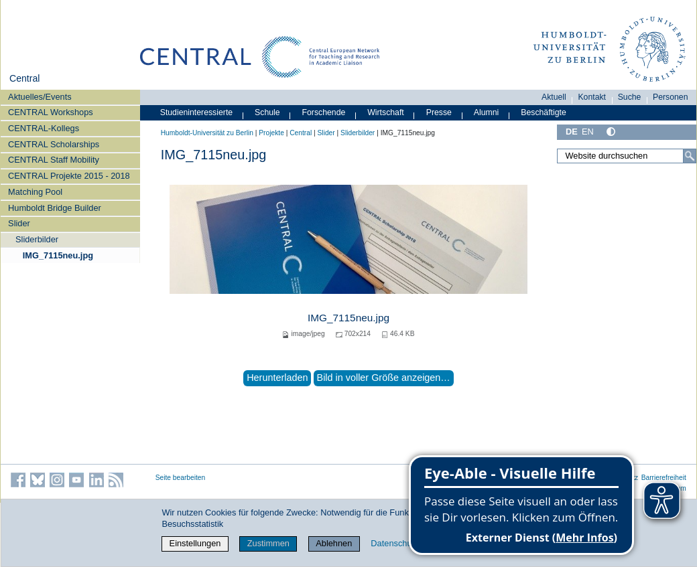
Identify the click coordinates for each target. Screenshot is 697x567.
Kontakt (592, 97)
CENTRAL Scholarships (53, 144)
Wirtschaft (385, 112)
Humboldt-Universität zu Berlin (207, 133)
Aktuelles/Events (40, 97)
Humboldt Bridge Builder (54, 208)
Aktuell (554, 97)
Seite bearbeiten (180, 477)
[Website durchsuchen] (626, 156)
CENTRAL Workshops (50, 112)
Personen (670, 97)
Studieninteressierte (196, 112)
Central (24, 78)
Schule (267, 112)
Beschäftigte (543, 112)
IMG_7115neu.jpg (58, 255)
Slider (19, 223)
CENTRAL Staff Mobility (53, 160)
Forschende (324, 112)
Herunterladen (277, 377)
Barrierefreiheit (663, 477)
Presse (439, 112)
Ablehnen (334, 543)
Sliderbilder (36, 239)
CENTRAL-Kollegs (43, 128)
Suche (629, 97)
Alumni (486, 112)
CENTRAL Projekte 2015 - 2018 (69, 176)
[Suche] (689, 156)
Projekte (271, 133)
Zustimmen (268, 543)
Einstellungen (195, 543)
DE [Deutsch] (572, 132)
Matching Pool (35, 192)
